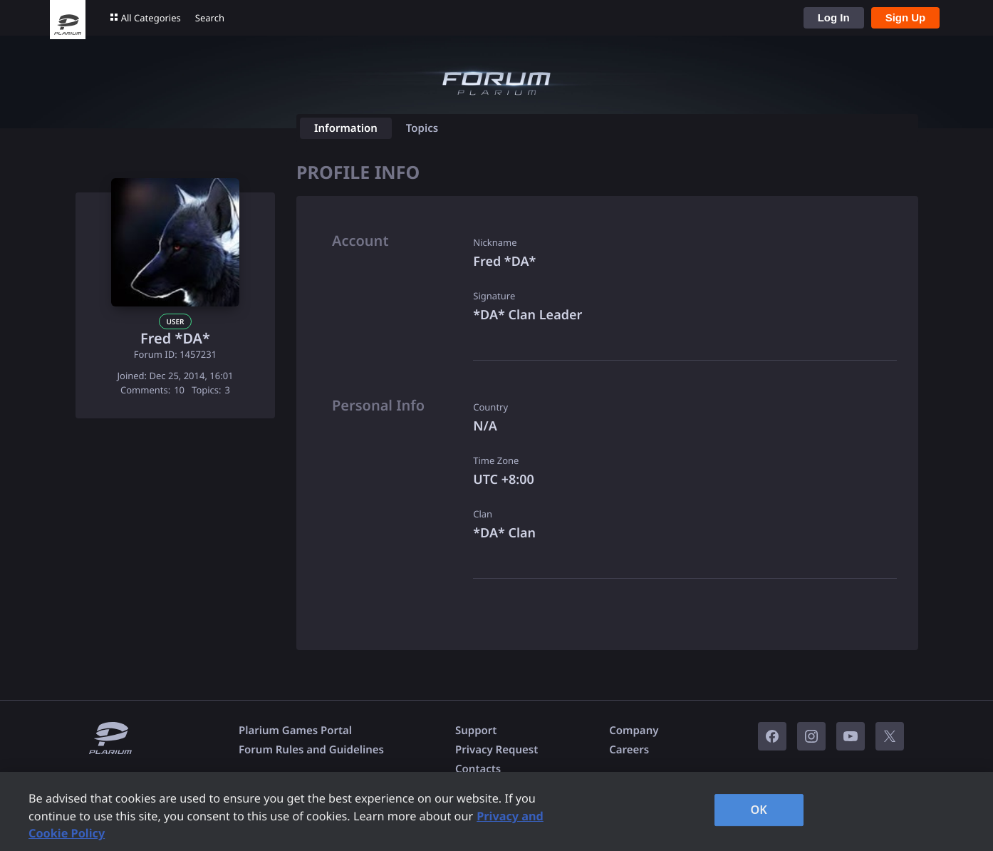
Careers (629, 750)
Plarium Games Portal (295, 730)
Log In (834, 17)
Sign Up (905, 17)
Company (633, 730)
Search (209, 17)
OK (758, 810)
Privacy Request (496, 750)
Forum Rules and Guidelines (311, 750)
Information (346, 128)
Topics (422, 128)
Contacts (478, 769)
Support (475, 730)
